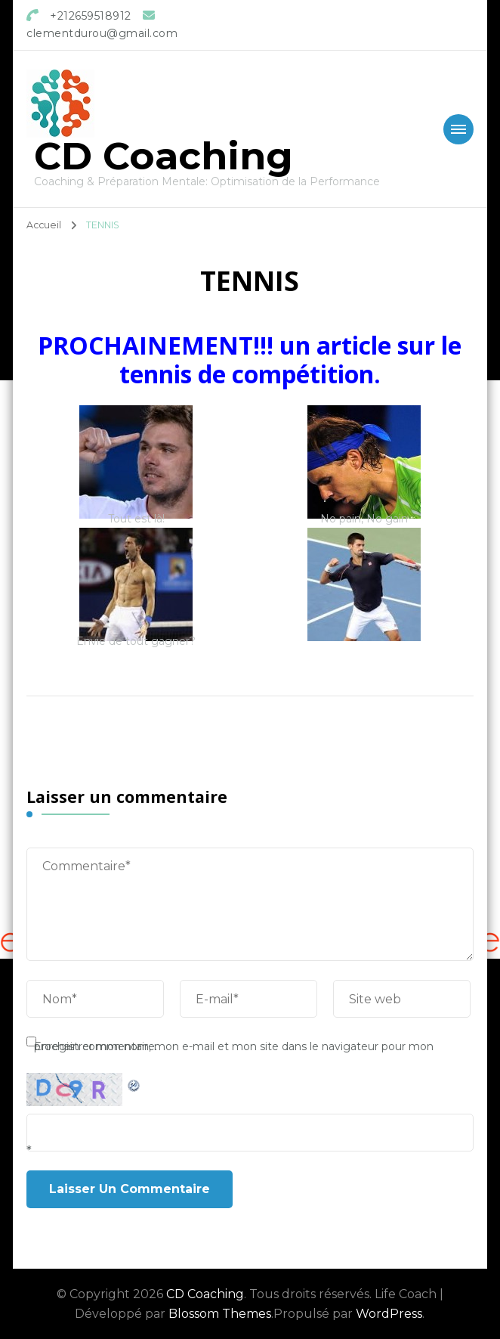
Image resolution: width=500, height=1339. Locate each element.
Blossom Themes (219, 1313)
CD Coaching (163, 156)
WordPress (389, 1313)
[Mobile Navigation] (458, 129)
